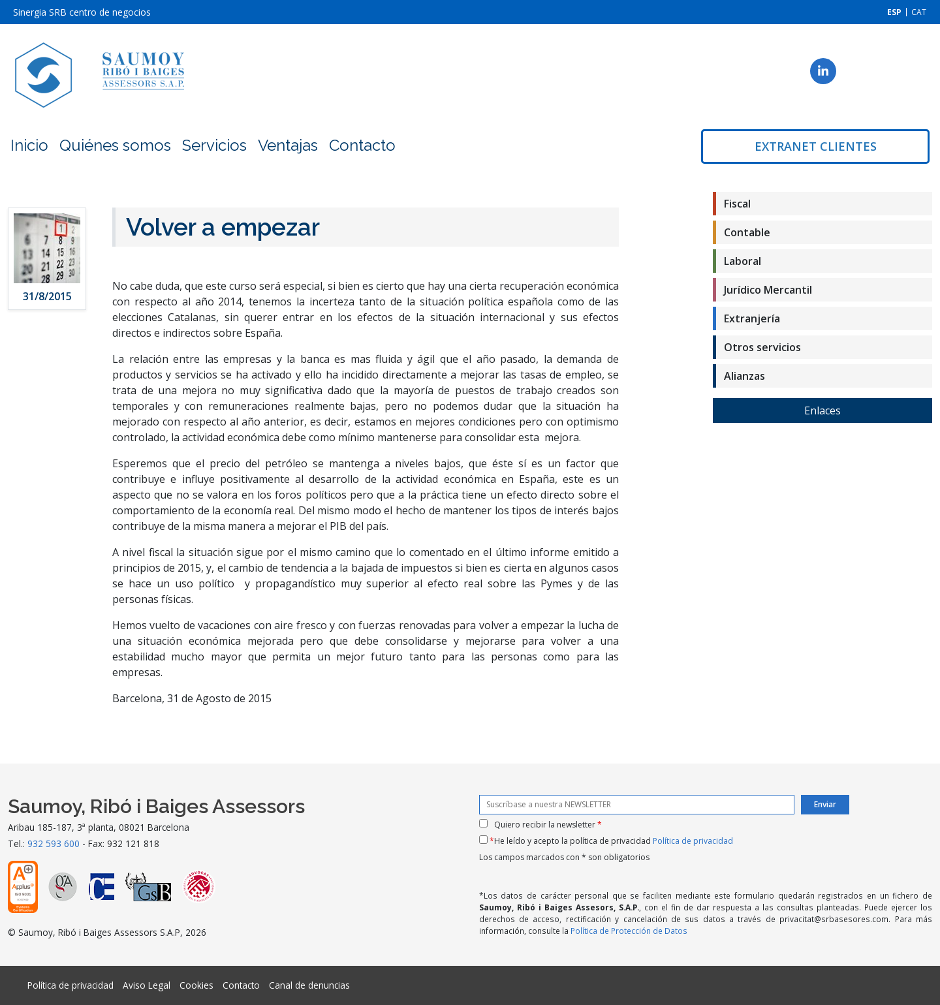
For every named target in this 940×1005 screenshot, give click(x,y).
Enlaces (822, 410)
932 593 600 (53, 843)
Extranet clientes (816, 146)
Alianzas (744, 376)
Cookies (196, 985)
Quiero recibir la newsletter (548, 824)
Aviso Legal (146, 985)
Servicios (214, 145)
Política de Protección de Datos (629, 930)
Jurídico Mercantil (768, 290)
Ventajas (288, 145)
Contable (747, 232)
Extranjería (752, 318)
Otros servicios (762, 347)
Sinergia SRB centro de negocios (82, 12)
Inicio (29, 145)
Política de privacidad (693, 840)
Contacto (362, 145)
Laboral (742, 261)
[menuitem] (894, 12)
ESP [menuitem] (894, 12)
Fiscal (737, 203)
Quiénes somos (115, 145)
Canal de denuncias (309, 985)
